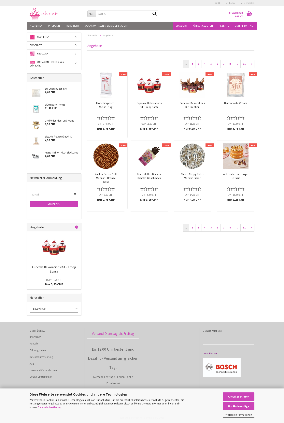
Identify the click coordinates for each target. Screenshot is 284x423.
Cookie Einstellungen (41, 376)
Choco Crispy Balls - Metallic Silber (192, 176)
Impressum (35, 337)
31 (244, 64)
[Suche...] (91, 13)
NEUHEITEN (36, 25)
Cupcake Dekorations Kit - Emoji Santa (149, 105)
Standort (181, 25)
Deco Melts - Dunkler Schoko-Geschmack (149, 176)
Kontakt (34, 343)
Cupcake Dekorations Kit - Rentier (192, 105)
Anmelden (54, 204)
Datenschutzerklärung (49, 407)
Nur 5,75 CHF (54, 282)
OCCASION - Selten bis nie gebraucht (106, 25)
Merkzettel (247, 2)
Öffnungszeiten (203, 25)
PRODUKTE (54, 25)
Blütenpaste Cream (235, 103)
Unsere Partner (244, 25)
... (237, 64)
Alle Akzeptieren (238, 396)
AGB (32, 363)
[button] (217, 3)
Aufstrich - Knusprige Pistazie (235, 176)
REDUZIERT (72, 25)
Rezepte (224, 25)
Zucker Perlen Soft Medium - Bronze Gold (106, 178)
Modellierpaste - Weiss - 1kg (106, 105)
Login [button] (230, 2)
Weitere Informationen (238, 414)
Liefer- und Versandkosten (43, 370)
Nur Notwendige (238, 406)
